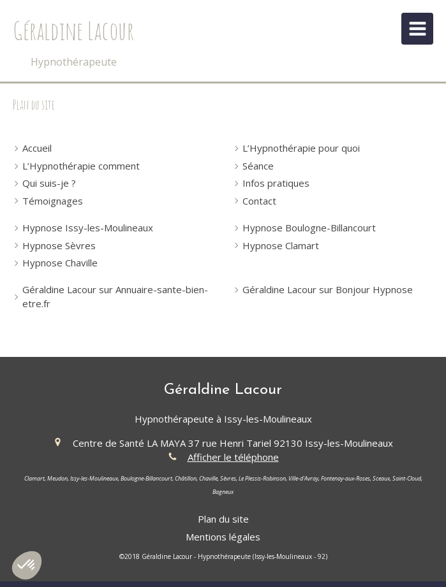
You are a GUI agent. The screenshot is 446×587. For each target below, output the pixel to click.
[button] (26, 565)
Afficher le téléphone (233, 457)
